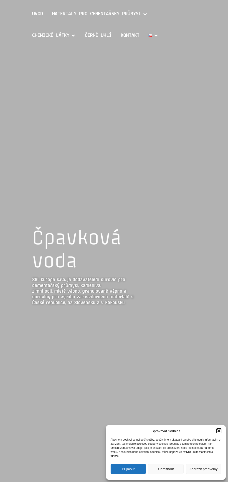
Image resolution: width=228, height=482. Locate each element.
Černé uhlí (98, 35)
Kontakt (130, 35)
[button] (219, 431)
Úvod (37, 14)
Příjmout (128, 469)
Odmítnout (166, 469)
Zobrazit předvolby (204, 469)
